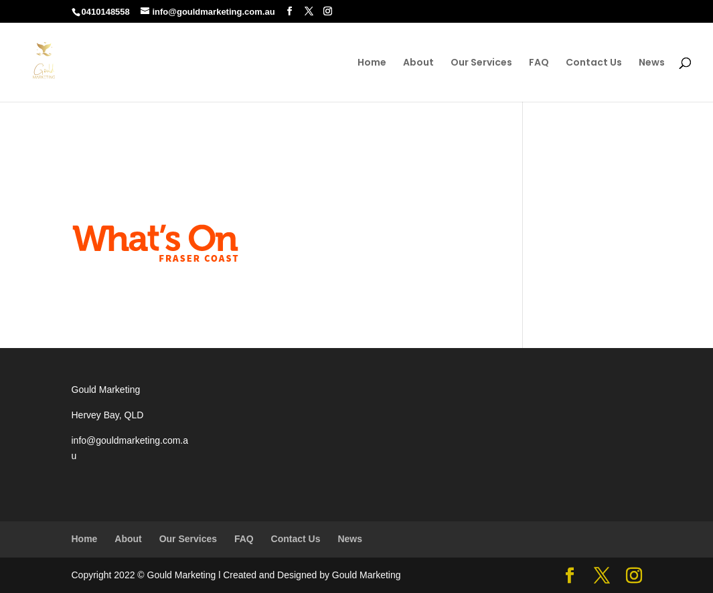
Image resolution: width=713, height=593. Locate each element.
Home (372, 63)
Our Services (481, 63)
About (418, 63)
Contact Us (594, 63)
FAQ (539, 63)
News (652, 63)
